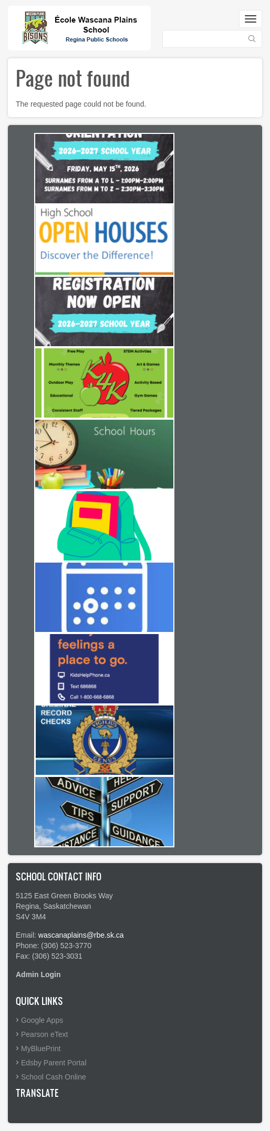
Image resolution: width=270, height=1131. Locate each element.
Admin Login (38, 974)
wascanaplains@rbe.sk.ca (81, 935)
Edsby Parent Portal (54, 1063)
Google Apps (42, 1020)
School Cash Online (53, 1077)
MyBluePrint (40, 1048)
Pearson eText (44, 1034)
